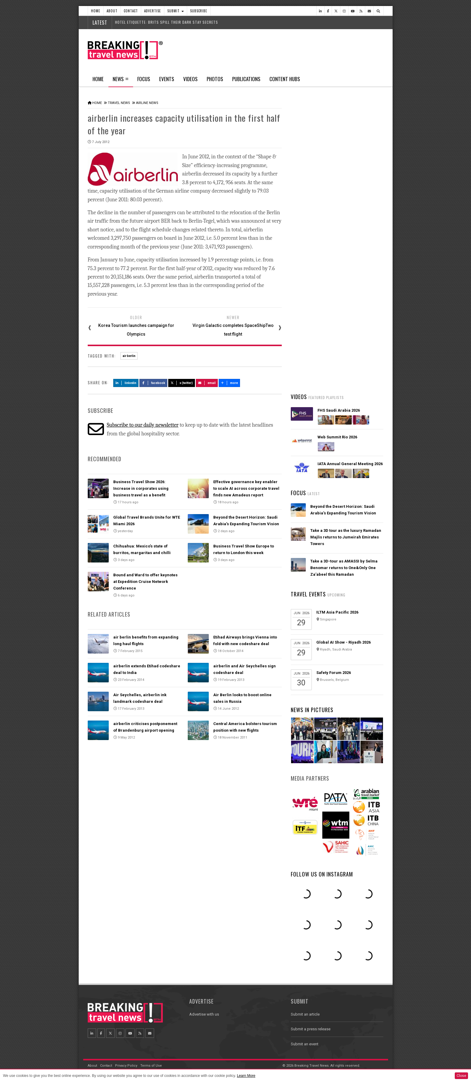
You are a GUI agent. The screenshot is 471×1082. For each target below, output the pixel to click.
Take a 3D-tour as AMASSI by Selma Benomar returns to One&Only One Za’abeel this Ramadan (344, 568)
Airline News (147, 103)
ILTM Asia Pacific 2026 (337, 612)
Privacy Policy (126, 1066)
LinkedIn (126, 382)
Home (95, 10)
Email (207, 382)
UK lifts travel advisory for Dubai (341, 265)
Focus (143, 79)
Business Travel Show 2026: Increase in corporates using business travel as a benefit (141, 488)
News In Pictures (312, 710)
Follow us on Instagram (322, 874)
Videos (190, 79)
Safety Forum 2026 (333, 672)
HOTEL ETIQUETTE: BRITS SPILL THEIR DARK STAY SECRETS (166, 22)
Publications (246, 79)
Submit (175, 10)
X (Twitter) (181, 382)
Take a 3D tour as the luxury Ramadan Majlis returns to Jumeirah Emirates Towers (345, 537)
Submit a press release (310, 1029)
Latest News (314, 226)
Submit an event (304, 1044)
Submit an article (305, 1014)
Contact (131, 10)
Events (166, 79)
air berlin (129, 355)
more (229, 382)
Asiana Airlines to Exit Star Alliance (343, 242)
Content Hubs (284, 79)
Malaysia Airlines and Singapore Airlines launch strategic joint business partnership (341, 295)
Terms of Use (151, 1066)
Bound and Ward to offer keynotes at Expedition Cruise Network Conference (145, 581)
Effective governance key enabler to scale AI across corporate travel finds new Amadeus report (246, 488)
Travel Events (308, 594)
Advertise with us (204, 1014)
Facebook (153, 382)
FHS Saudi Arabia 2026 (339, 410)
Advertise (152, 10)
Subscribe (198, 10)
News (120, 81)
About (112, 10)
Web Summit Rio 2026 (337, 437)
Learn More (246, 1076)
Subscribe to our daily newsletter (142, 424)
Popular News (360, 226)
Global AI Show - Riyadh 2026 (343, 642)
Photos (215, 79)
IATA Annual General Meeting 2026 (350, 464)
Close (461, 1076)
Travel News (119, 103)
